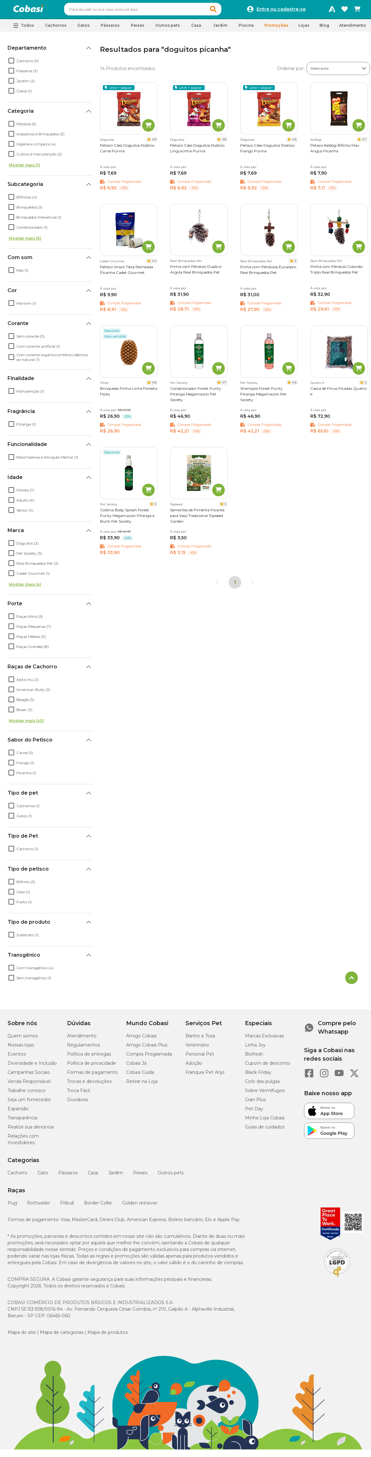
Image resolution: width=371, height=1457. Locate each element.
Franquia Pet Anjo (205, 1075)
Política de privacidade (91, 1066)
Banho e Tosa (200, 1038)
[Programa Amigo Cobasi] (332, 10)
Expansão (18, 1111)
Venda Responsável (29, 1084)
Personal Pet (200, 1057)
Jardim (115, 1175)
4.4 (154, 264)
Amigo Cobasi (141, 1038)
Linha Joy (255, 1048)
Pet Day (254, 1111)
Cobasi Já (136, 1066)
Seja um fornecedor (29, 1102)
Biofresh (254, 1057)
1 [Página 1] (235, 585)
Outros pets (171, 1175)
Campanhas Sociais (29, 1075)
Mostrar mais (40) (26, 723)
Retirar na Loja (142, 1084)
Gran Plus (255, 1102)
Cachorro (17, 1175)
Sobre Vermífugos (265, 1093)
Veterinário (197, 1048)
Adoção (194, 1066)
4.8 (224, 142)
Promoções (276, 28)
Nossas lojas (21, 1048)
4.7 (364, 142)
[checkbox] (11, 63)
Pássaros (68, 1175)
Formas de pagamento (92, 1075)
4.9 (154, 142)
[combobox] (154, 10)
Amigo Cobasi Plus (146, 1048)
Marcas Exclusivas (264, 1038)
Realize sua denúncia (31, 1130)
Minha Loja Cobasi (265, 1120)
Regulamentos (83, 1048)
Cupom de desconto (267, 1066)
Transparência (22, 1120)
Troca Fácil (78, 1093)
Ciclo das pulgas (262, 1084)
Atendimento (352, 28)
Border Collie (98, 1206)
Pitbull (67, 1206)
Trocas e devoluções (89, 1084)
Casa (93, 1175)
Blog (324, 28)
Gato (42, 1175)
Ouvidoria (77, 1102)
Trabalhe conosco (27, 1093)
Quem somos (23, 1038)
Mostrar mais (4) (25, 587)
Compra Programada (149, 1057)
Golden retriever (140, 1206)
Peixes (140, 1175)
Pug (12, 1206)
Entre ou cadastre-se (281, 11)
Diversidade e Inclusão (32, 1066)
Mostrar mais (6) (25, 241)
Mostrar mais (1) (24, 168)
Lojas (303, 28)
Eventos (17, 1057)
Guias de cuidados (265, 1130)
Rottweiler (38, 1206)
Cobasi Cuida (140, 1075)
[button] (225, 10)
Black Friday (258, 1075)
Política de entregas (89, 1057)
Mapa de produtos (107, 1335)
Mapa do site (22, 1335)
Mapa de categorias (61, 1335)
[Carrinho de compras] (357, 10)
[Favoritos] (344, 10)
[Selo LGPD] (337, 1280)
